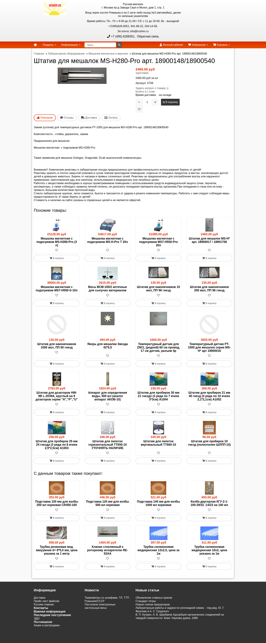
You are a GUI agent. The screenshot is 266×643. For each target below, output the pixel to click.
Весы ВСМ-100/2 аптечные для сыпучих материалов (107, 288)
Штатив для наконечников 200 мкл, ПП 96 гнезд (209, 288)
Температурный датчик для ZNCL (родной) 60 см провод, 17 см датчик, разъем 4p (158, 347)
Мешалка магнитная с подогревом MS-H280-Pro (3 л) (56, 242)
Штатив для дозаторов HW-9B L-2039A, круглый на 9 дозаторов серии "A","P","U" (57, 396)
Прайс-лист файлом (46, 601)
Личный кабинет (171, 44)
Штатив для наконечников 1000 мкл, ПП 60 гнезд (56, 345)
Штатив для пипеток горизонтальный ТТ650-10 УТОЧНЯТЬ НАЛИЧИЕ (107, 445)
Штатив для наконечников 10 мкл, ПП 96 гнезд (158, 288)
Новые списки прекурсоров (153, 604)
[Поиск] (100, 44)
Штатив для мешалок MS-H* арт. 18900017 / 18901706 (209, 240)
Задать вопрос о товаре (151, 88)
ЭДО (37, 618)
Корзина (221, 44)
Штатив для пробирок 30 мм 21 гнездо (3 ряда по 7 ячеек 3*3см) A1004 (158, 396)
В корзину (170, 102)
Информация (70, 44)
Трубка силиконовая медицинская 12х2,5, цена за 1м (158, 550)
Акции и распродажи (47, 625)
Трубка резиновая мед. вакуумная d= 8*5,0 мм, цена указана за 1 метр (57, 550)
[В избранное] (139, 109)
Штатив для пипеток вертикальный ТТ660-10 (158, 443)
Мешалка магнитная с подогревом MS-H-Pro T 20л (107, 240)
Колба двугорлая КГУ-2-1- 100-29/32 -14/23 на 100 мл (209, 503)
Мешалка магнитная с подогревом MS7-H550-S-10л (57, 288)
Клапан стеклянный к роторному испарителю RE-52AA (107, 550)
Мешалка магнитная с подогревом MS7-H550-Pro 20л (158, 242)
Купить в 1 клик (145, 91)
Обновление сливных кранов (154, 597)
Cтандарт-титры (146, 601)
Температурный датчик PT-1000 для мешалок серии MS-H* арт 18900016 (209, 347)
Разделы (49, 44)
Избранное (198, 44)
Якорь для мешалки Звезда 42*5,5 (107, 345)
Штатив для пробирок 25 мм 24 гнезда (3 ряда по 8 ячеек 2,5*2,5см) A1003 (57, 445)
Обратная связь (147, 36)
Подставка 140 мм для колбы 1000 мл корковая (158, 503)
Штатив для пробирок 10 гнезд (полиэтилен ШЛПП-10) (209, 443)
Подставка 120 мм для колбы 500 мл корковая (107, 503)
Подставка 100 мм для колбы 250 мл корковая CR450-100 (56, 503)
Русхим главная (44, 604)
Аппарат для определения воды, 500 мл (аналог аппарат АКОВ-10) (107, 396)
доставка (142, 72)
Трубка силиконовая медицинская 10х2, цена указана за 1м (209, 550)
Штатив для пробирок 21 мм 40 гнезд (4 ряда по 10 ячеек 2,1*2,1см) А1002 (209, 396)
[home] (35, 45)
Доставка (39, 597)
